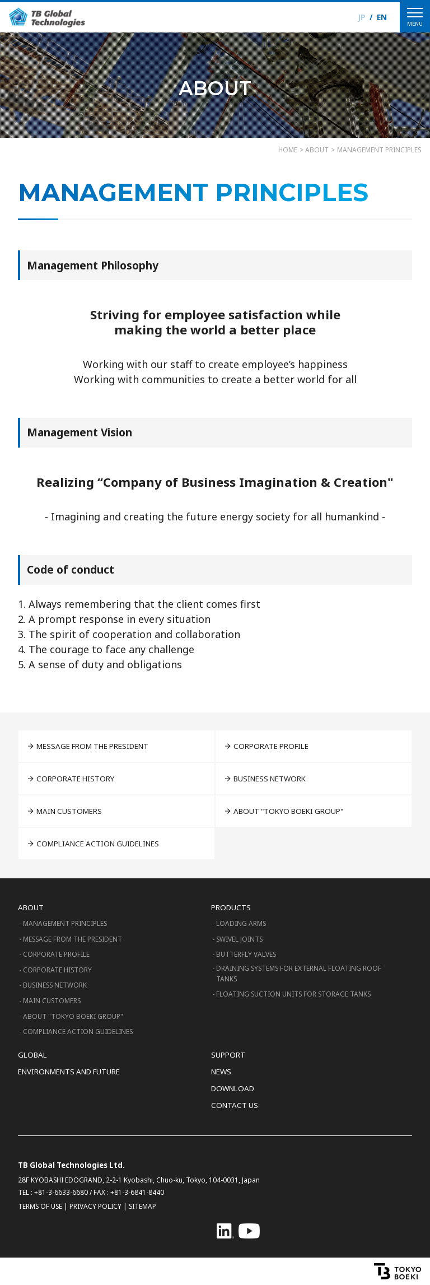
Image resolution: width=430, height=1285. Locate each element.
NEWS (221, 1072)
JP (362, 17)
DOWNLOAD (232, 1088)
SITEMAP (142, 1206)
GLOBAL (32, 1055)
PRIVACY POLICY (95, 1206)
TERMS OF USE (40, 1206)
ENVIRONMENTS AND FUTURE (69, 1072)
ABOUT (31, 907)
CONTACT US (234, 1105)
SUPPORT (228, 1055)
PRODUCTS (231, 907)
